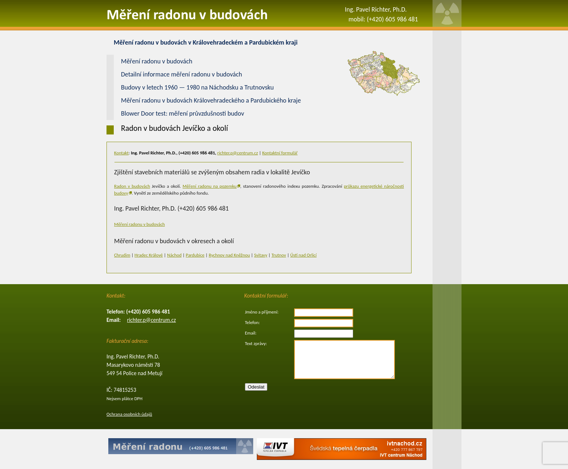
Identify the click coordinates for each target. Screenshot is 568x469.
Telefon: (252, 322)
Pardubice (195, 255)
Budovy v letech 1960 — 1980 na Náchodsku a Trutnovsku (197, 87)
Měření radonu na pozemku (210, 186)
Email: (250, 333)
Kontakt (121, 152)
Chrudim (122, 255)
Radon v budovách (132, 186)
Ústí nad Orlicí (303, 255)
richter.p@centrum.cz (237, 152)
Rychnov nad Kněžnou (229, 255)
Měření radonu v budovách (139, 224)
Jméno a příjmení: (262, 312)
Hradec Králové (148, 255)
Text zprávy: (256, 343)
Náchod (174, 255)
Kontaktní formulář (280, 152)
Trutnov (278, 255)
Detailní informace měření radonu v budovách (181, 74)
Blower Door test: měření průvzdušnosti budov (182, 113)
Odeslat (256, 387)
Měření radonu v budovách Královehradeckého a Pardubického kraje (211, 100)
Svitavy (260, 255)
